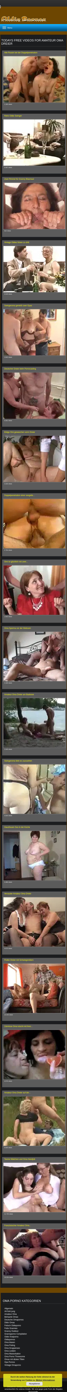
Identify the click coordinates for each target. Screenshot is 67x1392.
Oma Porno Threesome (14, 1356)
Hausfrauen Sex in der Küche (17, 827)
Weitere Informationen (45, 1380)
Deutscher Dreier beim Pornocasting (20, 369)
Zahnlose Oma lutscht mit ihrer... (18, 1026)
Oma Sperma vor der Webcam (17, 628)
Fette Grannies (10, 1328)
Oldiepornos (9, 1339)
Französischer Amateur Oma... (17, 1225)
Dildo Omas (9, 1322)
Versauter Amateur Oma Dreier (17, 894)
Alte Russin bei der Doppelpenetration (20, 52)
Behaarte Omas (11, 1317)
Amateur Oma (10, 1314)
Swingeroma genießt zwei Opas (18, 305)
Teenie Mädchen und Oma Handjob (19, 1159)
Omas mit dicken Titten (14, 1359)
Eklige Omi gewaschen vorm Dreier (19, 432)
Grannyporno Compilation (15, 1334)
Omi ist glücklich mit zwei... (16, 562)
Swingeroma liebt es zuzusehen (18, 761)
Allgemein (8, 1308)
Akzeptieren (34, 1384)
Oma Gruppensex (12, 1348)
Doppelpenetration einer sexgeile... (19, 495)
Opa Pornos (9, 1362)
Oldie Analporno (11, 1337)
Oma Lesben (10, 1351)
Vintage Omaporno (12, 1365)
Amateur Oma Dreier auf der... (17, 1093)
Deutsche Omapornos (14, 1320)
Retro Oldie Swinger (13, 116)
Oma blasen (9, 1342)
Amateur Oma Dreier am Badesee (19, 694)
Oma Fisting (9, 1345)
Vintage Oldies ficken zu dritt (16, 242)
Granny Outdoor (11, 1331)
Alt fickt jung (9, 1311)
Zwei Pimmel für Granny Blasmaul (19, 179)
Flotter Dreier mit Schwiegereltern (19, 960)
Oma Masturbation (12, 1354)
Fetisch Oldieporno (12, 1325)
